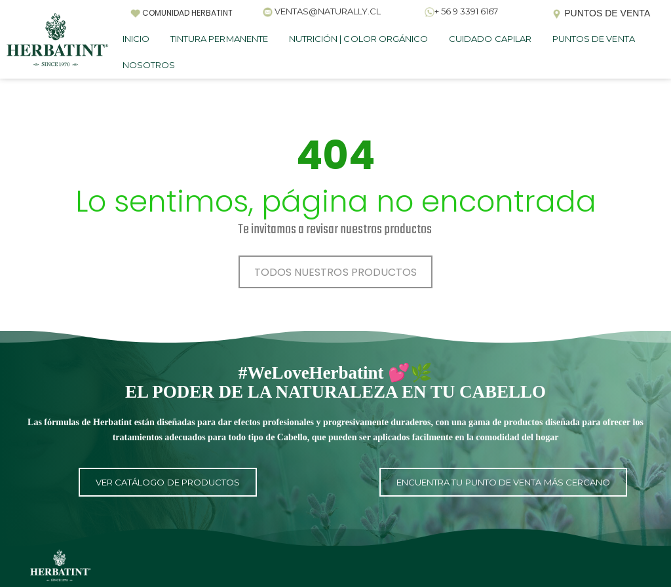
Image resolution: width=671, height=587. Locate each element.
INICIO (136, 38)
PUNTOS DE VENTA (593, 38)
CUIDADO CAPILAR (490, 38)
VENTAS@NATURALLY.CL (328, 11)
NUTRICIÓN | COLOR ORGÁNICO (358, 38)
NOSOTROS (149, 65)
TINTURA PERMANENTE (219, 38)
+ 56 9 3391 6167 (466, 11)
